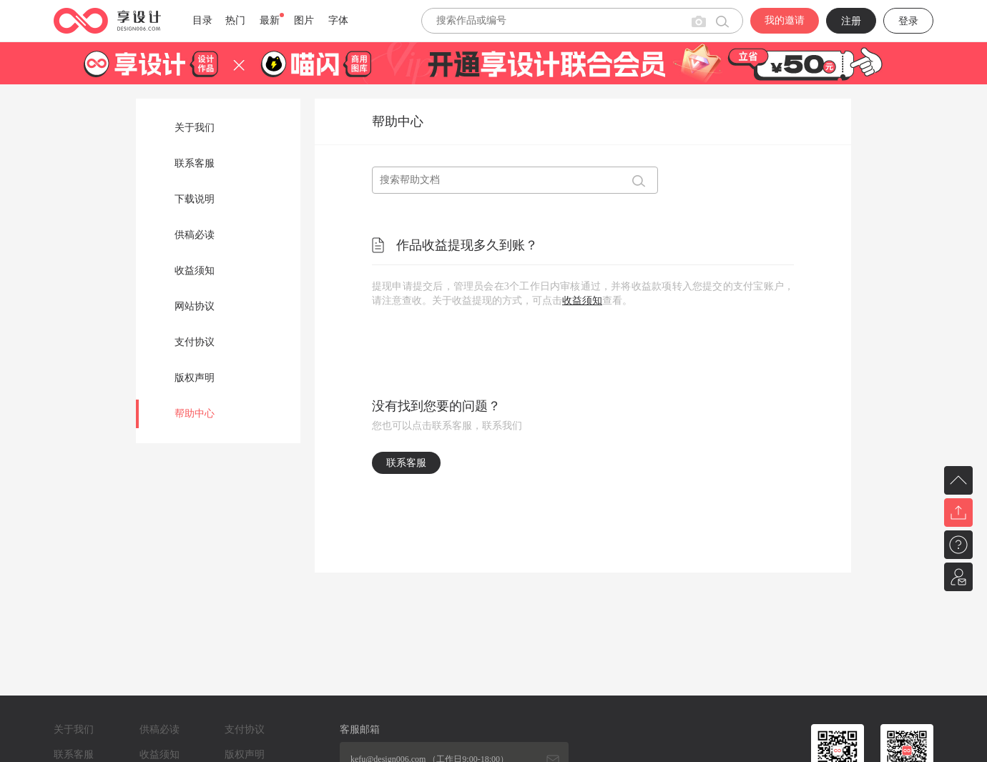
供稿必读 (195, 234)
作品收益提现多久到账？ (467, 245)
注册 (851, 21)
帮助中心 (195, 413)
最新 (270, 20)
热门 (235, 20)
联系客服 (195, 163)
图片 (304, 20)
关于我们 (195, 127)
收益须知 (195, 270)
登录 (908, 21)
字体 (338, 20)
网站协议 (195, 306)
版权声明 (195, 377)
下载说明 (195, 199)
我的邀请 (785, 20)
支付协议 (195, 342)
